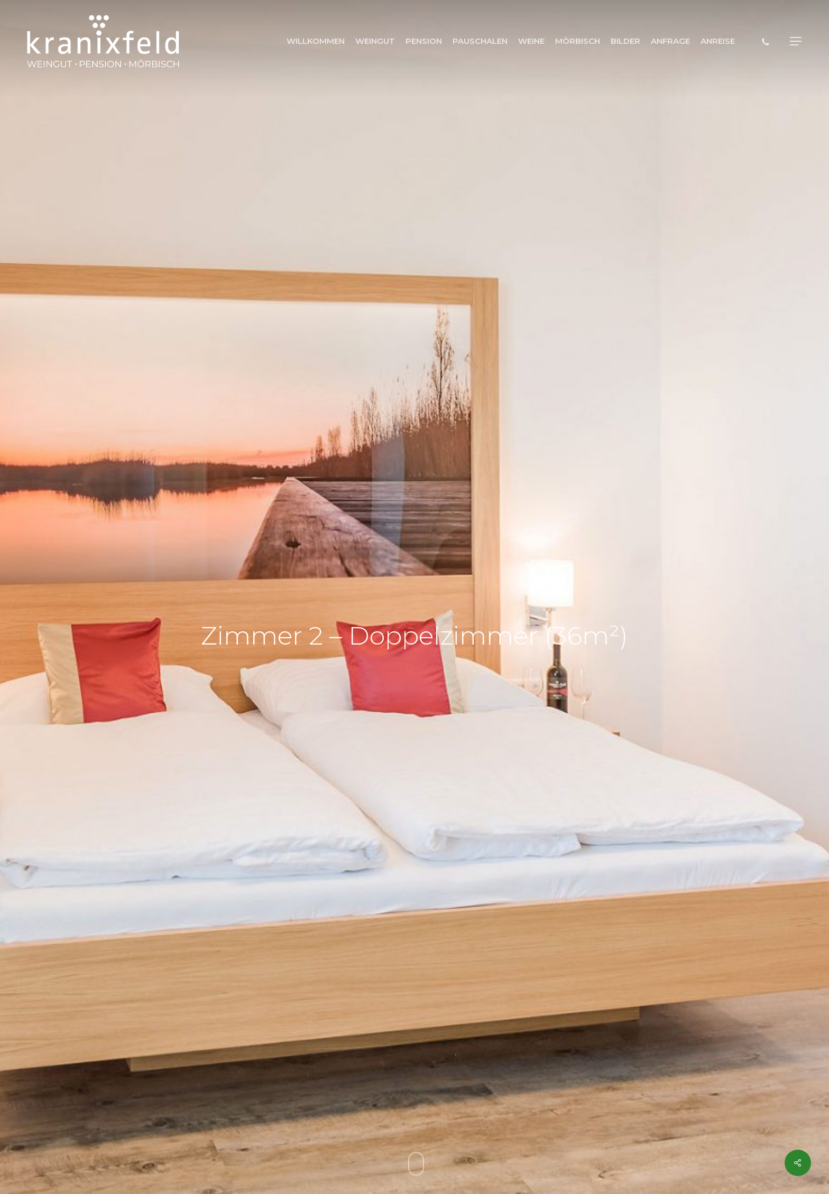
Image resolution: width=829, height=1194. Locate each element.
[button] (796, 41)
